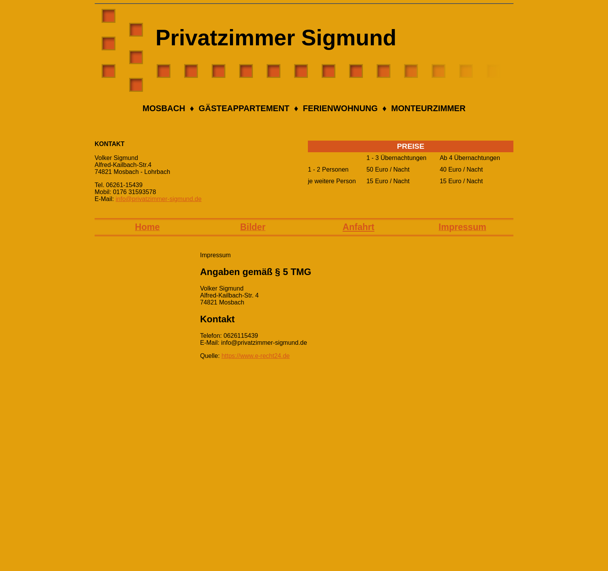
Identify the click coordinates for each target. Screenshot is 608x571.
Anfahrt (359, 227)
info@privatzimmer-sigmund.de (159, 199)
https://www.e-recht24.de (255, 356)
